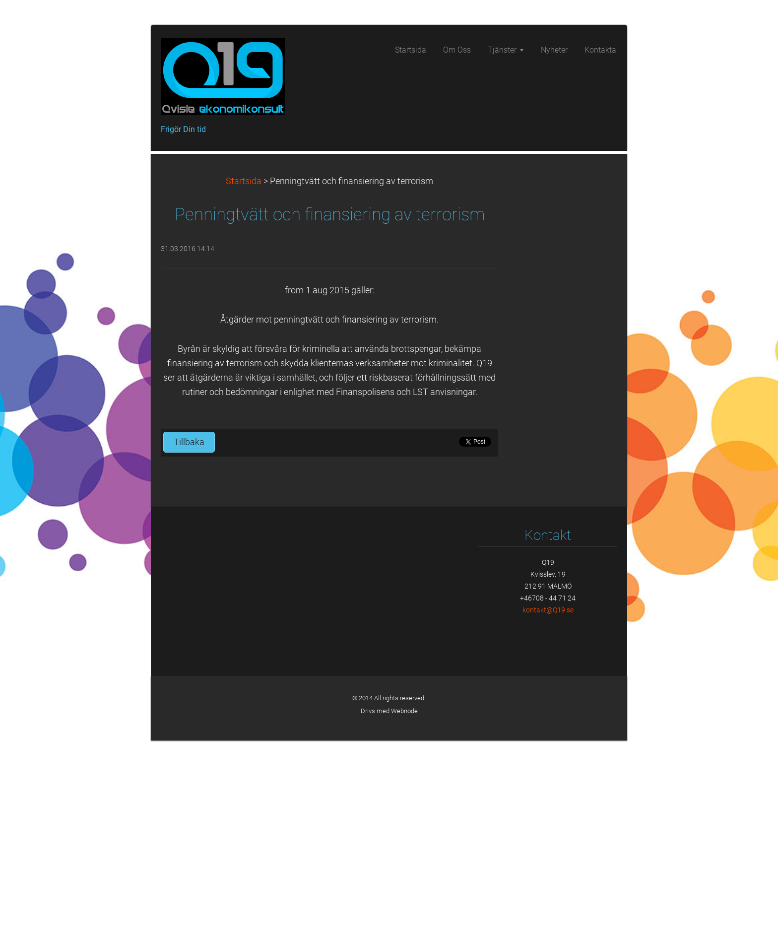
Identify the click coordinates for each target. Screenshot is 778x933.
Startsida (243, 374)
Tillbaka (189, 635)
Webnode (404, 903)
